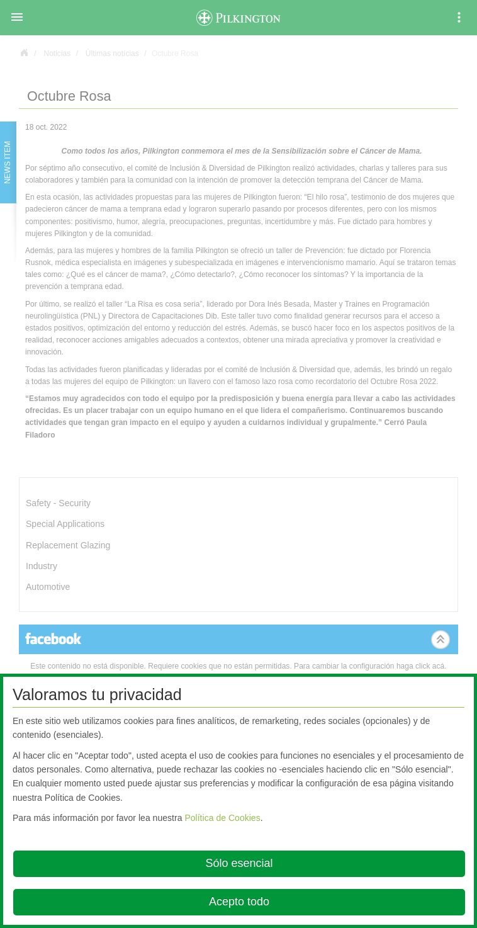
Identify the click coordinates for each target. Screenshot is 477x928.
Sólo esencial (238, 863)
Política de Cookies (222, 818)
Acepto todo (239, 901)
